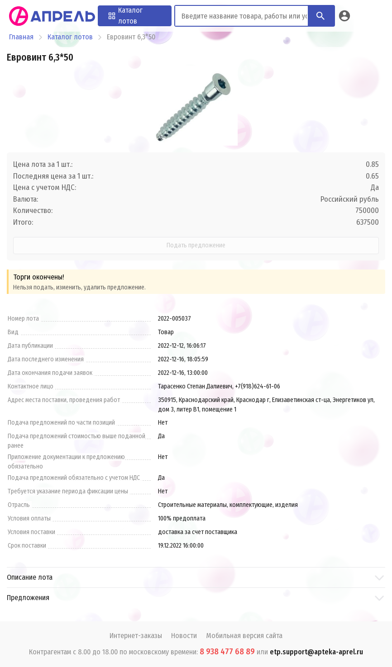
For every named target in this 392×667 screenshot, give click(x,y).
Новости (184, 635)
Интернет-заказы (136, 635)
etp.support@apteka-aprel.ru (316, 652)
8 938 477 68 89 (227, 652)
